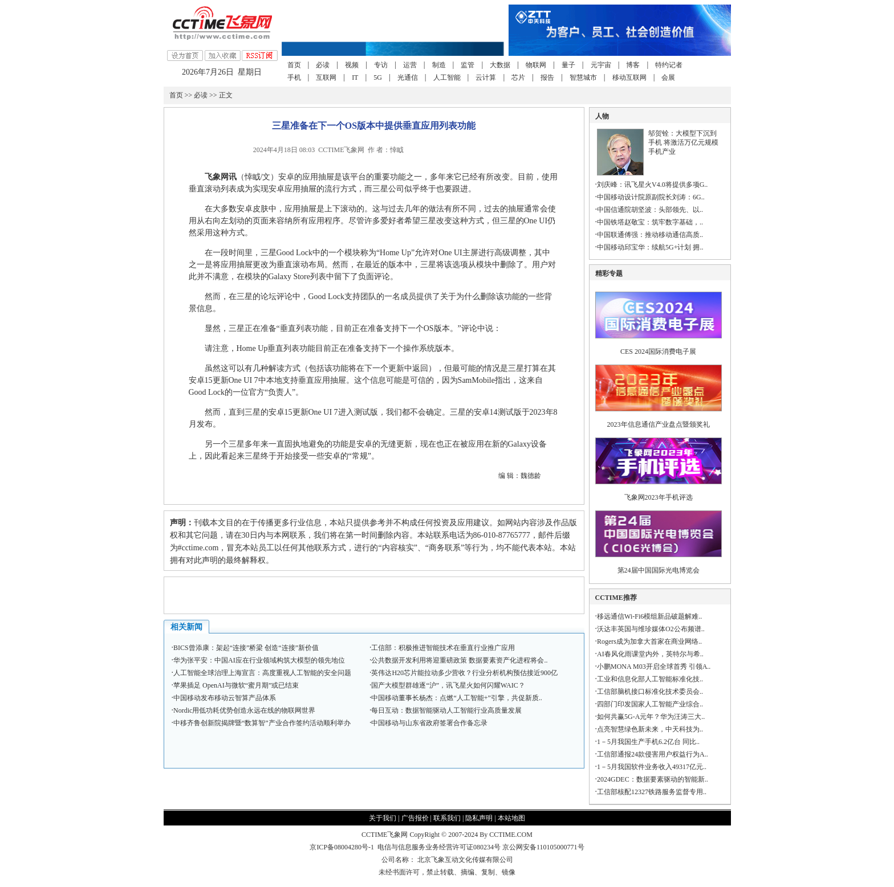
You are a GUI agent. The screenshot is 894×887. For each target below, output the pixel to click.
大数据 (500, 65)
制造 (439, 65)
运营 (410, 65)
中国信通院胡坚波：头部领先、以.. (650, 210)
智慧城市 (583, 77)
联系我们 (447, 818)
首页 (294, 65)
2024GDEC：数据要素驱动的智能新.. (652, 779)
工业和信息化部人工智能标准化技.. (650, 679)
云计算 (486, 77)
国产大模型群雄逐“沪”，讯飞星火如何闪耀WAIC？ (448, 685)
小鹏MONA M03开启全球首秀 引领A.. (653, 667)
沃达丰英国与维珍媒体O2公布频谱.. (651, 629)
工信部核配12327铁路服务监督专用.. (651, 792)
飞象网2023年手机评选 (658, 497)
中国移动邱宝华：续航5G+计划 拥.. (650, 247)
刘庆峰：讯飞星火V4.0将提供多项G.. (652, 185)
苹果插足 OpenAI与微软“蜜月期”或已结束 (236, 685)
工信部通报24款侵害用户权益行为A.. (652, 754)
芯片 (518, 77)
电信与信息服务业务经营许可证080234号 (439, 847)
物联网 (536, 65)
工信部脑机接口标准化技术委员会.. (650, 692)
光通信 (407, 77)
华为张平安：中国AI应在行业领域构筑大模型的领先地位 (259, 660)
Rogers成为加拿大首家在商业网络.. (649, 641)
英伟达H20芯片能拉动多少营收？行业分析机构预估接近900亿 (464, 673)
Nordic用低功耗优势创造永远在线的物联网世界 (244, 710)
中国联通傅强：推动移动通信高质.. (650, 235)
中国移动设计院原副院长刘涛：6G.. (651, 197)
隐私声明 (479, 818)
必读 (323, 65)
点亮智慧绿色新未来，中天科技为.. (650, 729)
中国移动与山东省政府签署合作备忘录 (429, 723)
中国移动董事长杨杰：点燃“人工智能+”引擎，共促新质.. (456, 698)
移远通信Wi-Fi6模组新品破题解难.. (649, 616)
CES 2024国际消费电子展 (658, 351)
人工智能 (447, 77)
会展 (668, 77)
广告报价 (415, 818)
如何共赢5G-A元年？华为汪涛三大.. (651, 717)
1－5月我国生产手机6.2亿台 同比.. (648, 742)
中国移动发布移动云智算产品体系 (224, 698)
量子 (568, 65)
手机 (294, 77)
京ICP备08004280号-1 (342, 847)
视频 (352, 65)
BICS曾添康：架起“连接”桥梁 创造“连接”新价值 (246, 648)
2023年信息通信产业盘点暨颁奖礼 (658, 424)
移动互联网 (629, 77)
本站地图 (511, 818)
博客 (633, 65)
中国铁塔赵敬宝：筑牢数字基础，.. (650, 222)
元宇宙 (601, 65)
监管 (467, 65)
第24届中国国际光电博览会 (658, 570)
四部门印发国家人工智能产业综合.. (650, 704)
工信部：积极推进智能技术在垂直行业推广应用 (443, 648)
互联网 (326, 77)
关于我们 (382, 818)
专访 (381, 65)
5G (377, 77)
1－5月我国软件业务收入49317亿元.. (651, 767)
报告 (547, 77)
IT (355, 77)
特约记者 (668, 65)
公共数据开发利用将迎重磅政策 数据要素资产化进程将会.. (459, 660)
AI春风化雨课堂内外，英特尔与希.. (650, 654)
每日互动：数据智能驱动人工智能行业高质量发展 (446, 710)
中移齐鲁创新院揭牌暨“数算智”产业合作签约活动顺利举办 (262, 723)
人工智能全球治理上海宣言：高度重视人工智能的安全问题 (262, 673)
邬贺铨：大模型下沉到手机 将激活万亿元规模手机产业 (683, 142)
